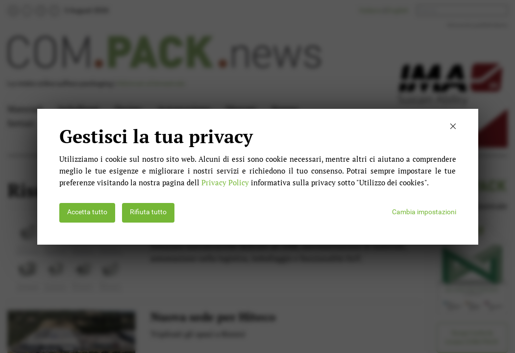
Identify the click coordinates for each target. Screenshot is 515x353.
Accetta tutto (87, 212)
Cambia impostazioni (424, 212)
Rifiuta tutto (148, 212)
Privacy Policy (225, 182)
